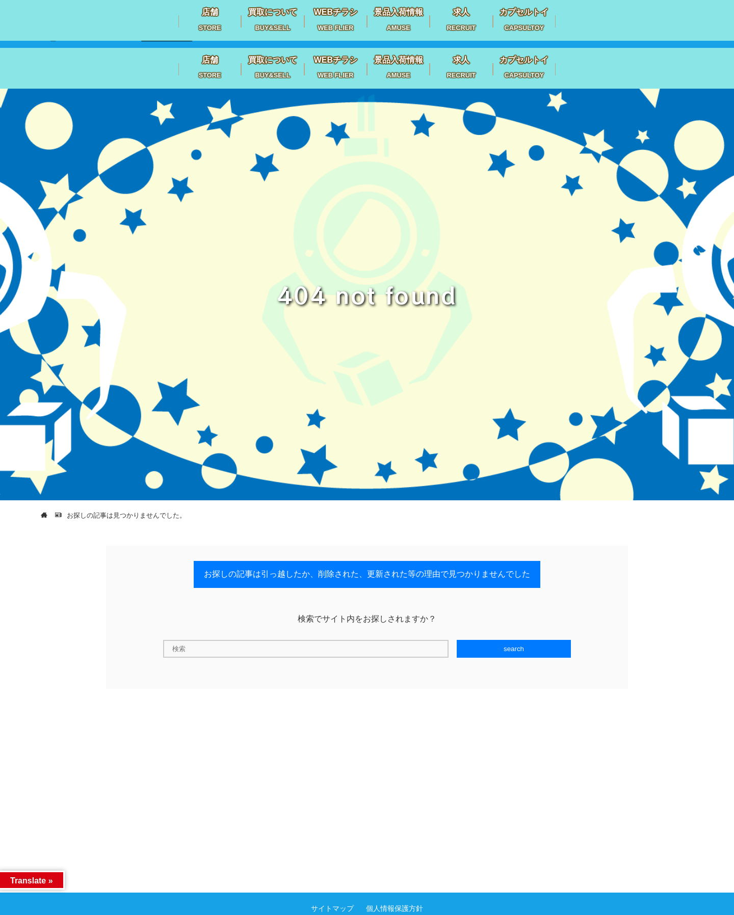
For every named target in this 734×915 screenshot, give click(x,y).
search (514, 649)
